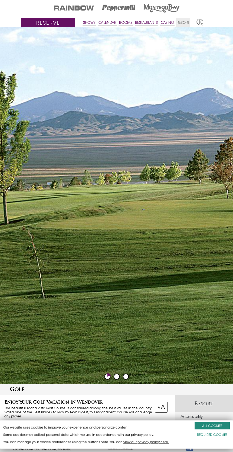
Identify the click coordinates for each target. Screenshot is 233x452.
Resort (203, 403)
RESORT (183, 22)
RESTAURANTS (146, 22)
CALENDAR (107, 22)
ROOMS (125, 22)
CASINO (167, 22)
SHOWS (89, 22)
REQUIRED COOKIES (212, 435)
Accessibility (192, 416)
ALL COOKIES (212, 426)
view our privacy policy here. (146, 442)
